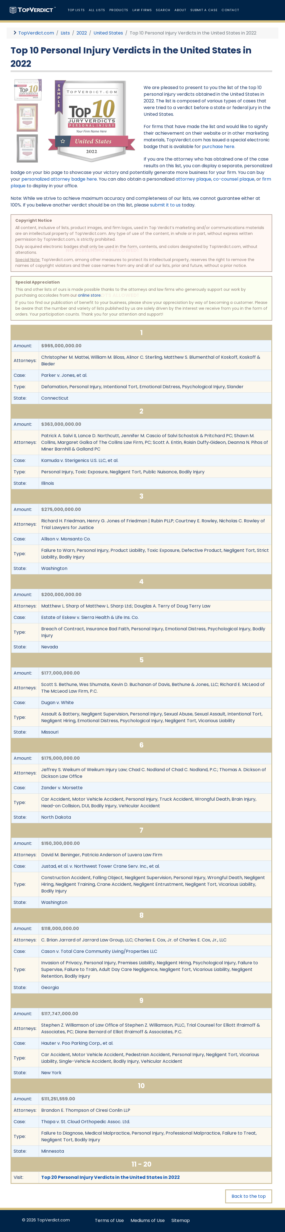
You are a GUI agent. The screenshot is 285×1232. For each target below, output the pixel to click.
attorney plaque (193, 179)
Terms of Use (109, 1220)
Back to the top (249, 1196)
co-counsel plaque (233, 179)
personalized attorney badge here (59, 179)
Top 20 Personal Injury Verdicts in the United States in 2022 (110, 1177)
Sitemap (180, 1220)
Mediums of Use (148, 1220)
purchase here (218, 146)
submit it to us (165, 205)
